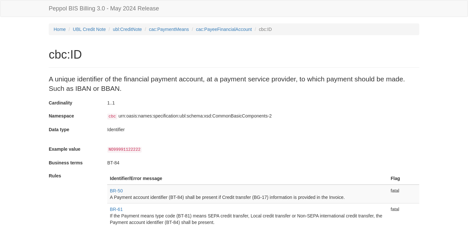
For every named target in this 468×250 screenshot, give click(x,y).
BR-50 (116, 190)
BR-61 (116, 209)
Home (60, 29)
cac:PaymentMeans (169, 29)
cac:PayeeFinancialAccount (224, 29)
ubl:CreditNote (127, 29)
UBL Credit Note (89, 29)
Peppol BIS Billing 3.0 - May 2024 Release (104, 8)
